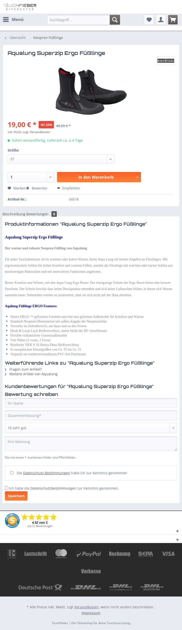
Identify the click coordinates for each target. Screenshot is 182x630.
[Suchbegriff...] (83, 20)
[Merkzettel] (149, 20)
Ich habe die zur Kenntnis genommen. (64, 488)
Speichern (16, 496)
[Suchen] (115, 20)
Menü (13, 19)
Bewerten (37, 188)
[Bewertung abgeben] (91, 428)
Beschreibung (13, 214)
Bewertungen (41, 214)
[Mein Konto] (161, 20)
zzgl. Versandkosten (36, 132)
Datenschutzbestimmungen (53, 488)
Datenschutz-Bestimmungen (46, 473)
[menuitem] (13, 19)
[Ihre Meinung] (91, 444)
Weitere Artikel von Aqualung (31, 374)
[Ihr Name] (91, 403)
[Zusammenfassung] (91, 415)
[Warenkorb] (173, 20)
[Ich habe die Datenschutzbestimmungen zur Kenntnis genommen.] (6, 488)
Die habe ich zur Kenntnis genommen (72, 473)
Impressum (91, 613)
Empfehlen (68, 188)
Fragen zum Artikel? (23, 369)
